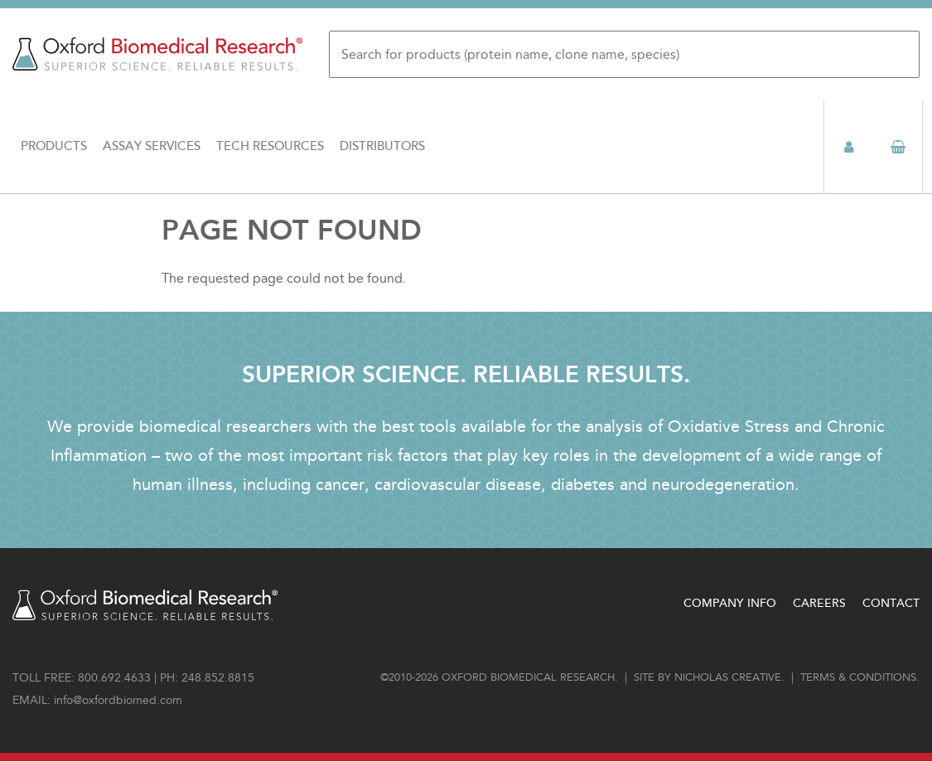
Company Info (729, 603)
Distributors (382, 146)
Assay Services (151, 146)
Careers (819, 603)
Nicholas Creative (727, 677)
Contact (891, 603)
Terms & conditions (858, 677)
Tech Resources (270, 146)
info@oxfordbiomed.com (118, 700)
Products (54, 146)
